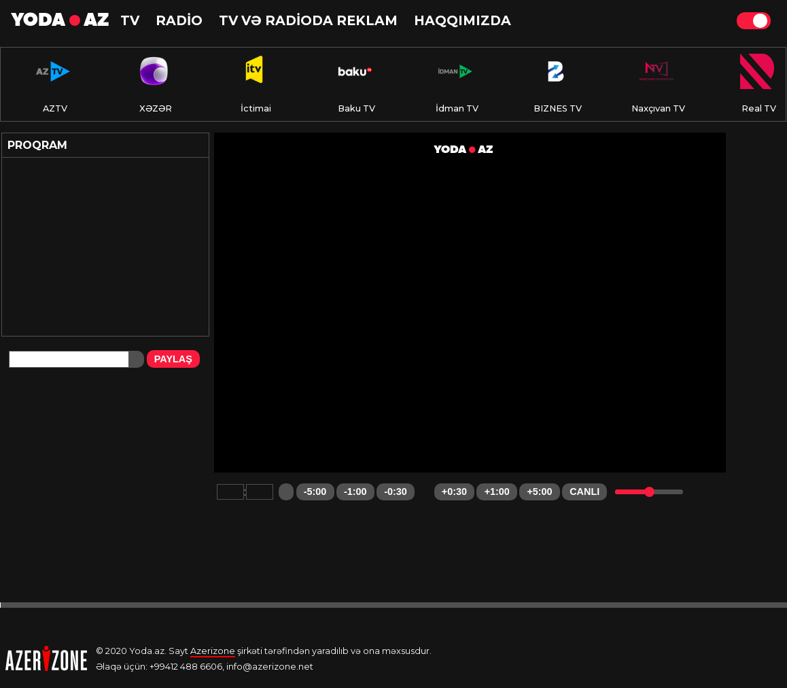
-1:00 (355, 491)
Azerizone (212, 651)
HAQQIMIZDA (462, 20)
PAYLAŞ (173, 359)
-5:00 (315, 491)
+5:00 (539, 491)
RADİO (179, 20)
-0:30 (395, 491)
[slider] (649, 492)
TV (129, 20)
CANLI (584, 491)
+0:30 (454, 491)
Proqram (37, 145)
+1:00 (497, 491)
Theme (754, 20)
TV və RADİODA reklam (308, 20)
